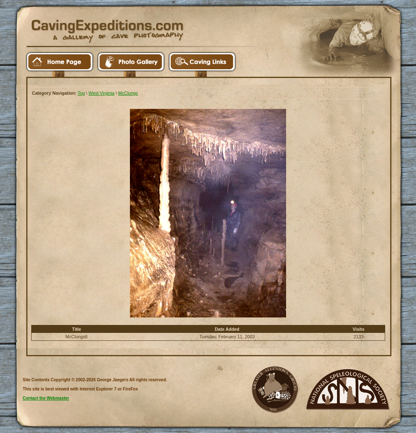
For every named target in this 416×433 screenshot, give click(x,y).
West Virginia (102, 93)
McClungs (128, 93)
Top (81, 93)
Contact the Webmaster (46, 398)
